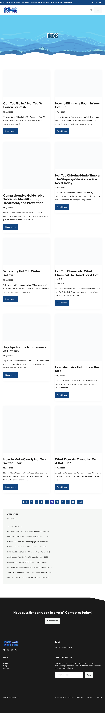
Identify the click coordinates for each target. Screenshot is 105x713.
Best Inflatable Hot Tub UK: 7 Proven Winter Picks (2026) (28, 552)
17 (62, 502)
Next (80, 502)
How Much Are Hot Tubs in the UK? (77, 369)
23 (73, 502)
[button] (91, 10)
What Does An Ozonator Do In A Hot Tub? (77, 461)
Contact (6, 668)
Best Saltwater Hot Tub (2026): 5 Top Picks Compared (27, 562)
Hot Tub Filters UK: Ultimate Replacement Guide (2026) (28, 531)
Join (89, 675)
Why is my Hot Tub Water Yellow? (22, 273)
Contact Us (52, 621)
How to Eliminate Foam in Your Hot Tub (77, 105)
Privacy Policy (60, 697)
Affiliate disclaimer (75, 697)
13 (41, 502)
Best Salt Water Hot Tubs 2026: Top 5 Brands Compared (28, 577)
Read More (10, 131)
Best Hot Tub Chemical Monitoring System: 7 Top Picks (27, 542)
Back (25, 502)
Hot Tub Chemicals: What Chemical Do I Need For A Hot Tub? (77, 275)
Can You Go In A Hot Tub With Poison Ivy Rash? (24, 105)
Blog (5, 666)
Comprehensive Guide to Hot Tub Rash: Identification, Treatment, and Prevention (24, 199)
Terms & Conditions (94, 697)
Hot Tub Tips (11, 519)
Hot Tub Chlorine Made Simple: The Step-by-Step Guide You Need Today (77, 179)
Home (5, 663)
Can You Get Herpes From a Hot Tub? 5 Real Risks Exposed (29, 572)
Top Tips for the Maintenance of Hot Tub (24, 349)
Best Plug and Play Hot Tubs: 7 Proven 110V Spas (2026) (28, 557)
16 (57, 502)
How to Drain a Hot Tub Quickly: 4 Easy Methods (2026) (28, 537)
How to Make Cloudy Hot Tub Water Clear (24, 461)
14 (47, 502)
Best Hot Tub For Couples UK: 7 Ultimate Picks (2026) (27, 547)
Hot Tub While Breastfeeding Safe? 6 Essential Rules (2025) (29, 567)
